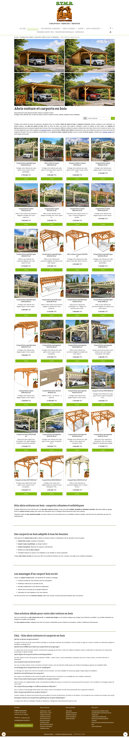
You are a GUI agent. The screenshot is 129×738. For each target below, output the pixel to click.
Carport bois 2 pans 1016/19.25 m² (26, 394)
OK (113, 120)
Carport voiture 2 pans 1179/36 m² (77, 166)
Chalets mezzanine (45, 717)
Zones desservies (97, 728)
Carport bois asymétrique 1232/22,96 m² (103, 257)
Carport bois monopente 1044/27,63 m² (77, 394)
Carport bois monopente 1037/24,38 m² (51, 348)
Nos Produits (32, 31)
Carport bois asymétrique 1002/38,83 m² (103, 303)
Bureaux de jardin (45, 722)
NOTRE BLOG (79, 34)
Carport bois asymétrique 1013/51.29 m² (77, 303)
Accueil (23, 31)
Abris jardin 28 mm (45, 720)
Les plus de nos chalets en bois (101, 713)
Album (81, 31)
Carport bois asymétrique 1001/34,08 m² (26, 303)
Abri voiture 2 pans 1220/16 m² (77, 257)
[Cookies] (4, 734)
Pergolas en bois (45, 730)
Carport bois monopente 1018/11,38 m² (103, 348)
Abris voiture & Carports (47, 726)
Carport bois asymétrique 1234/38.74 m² (51, 303)
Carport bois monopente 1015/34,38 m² (51, 437)
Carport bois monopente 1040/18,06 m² (77, 348)
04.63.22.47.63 (25, 720)
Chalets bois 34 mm (46, 718)
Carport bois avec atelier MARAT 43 (51, 394)
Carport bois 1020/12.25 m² (77, 482)
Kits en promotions (71, 718)
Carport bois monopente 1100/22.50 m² (103, 437)
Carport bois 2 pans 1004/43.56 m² (103, 212)
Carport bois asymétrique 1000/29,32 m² (26, 166)
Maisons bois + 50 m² (46, 715)
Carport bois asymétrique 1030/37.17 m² (26, 348)
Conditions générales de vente (63, 736)
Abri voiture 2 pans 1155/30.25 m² (51, 166)
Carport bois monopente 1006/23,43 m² (77, 437)
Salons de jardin (70, 720)
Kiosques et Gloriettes (46, 728)
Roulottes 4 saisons (71, 717)
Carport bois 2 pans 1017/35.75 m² (51, 212)
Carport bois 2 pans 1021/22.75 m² (103, 166)
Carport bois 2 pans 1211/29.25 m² (26, 212)
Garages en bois (44, 724)
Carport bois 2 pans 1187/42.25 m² (77, 212)
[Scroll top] (125, 734)
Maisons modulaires (72, 715)
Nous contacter (93, 31)
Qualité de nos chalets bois (99, 718)
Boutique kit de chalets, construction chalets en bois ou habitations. (39, 39)
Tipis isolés (69, 713)
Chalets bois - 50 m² (46, 713)
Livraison (94, 722)
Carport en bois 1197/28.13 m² (26, 482)
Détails (26, 181)
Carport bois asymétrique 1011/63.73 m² (26, 257)
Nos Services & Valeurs (50, 31)
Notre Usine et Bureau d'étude (100, 720)
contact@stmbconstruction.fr (22, 722)
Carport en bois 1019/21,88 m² (26, 437)
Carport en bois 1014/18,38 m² (103, 393)
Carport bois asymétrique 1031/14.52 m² (51, 257)
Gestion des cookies (80, 736)
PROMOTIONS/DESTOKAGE (64, 34)
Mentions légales (48, 736)
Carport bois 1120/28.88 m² (52, 482)
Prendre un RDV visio (45, 34)
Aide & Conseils (69, 31)
